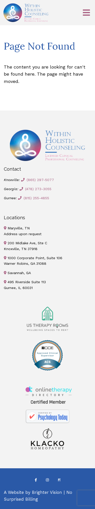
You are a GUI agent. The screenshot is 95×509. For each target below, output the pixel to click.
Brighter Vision (47, 492)
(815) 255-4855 (36, 198)
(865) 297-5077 (40, 180)
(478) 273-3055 (38, 189)
